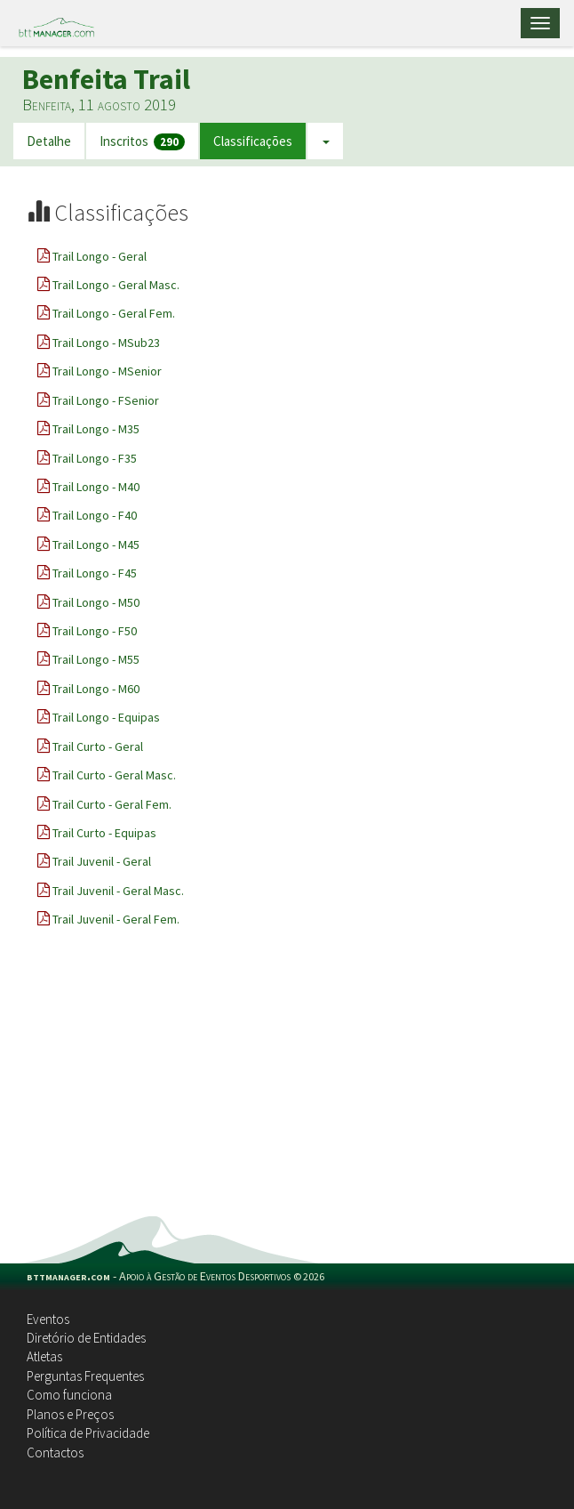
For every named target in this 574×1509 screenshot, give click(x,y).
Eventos (48, 1319)
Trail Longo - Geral (99, 256)
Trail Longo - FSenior (105, 400)
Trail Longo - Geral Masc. (115, 285)
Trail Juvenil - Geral (101, 861)
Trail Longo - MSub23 (106, 343)
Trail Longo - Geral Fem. (113, 313)
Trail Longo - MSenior (107, 371)
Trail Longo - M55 (96, 659)
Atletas (44, 1356)
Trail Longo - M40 (96, 487)
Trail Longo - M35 (96, 429)
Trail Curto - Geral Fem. (111, 804)
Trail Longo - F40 (94, 515)
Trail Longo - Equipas (106, 717)
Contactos (55, 1452)
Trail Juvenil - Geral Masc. (118, 891)
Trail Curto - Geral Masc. (114, 775)
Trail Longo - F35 (94, 458)
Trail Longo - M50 (96, 602)
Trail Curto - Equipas (104, 833)
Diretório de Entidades (86, 1337)
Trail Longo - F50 (94, 631)
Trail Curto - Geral (97, 746)
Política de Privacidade (88, 1432)
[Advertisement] (287, 1082)
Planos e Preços (70, 1414)
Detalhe (49, 141)
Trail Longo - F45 (94, 573)
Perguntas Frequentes (85, 1376)
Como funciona (69, 1394)
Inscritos (142, 142)
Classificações (252, 141)
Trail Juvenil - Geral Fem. (115, 919)
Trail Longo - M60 (96, 689)
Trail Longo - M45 (96, 545)
